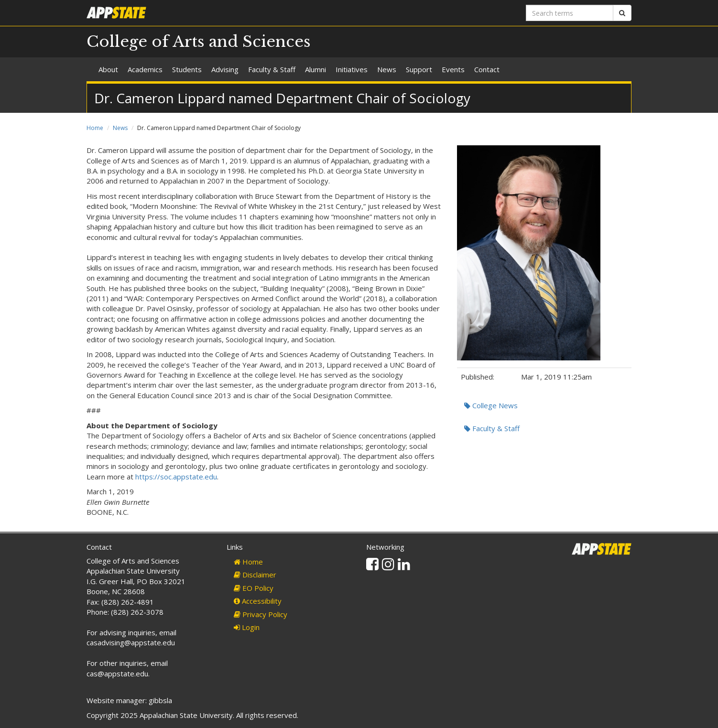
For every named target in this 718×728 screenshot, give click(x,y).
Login (247, 627)
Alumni (315, 69)
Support (419, 69)
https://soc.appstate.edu (176, 476)
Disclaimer (255, 574)
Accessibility (258, 601)
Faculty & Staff (271, 69)
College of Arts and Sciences (199, 41)
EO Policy (253, 588)
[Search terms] (569, 13)
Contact (487, 69)
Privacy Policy (260, 614)
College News (491, 405)
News (386, 69)
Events (453, 69)
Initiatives (352, 69)
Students (187, 69)
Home (95, 128)
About (108, 69)
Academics (145, 69)
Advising (225, 69)
